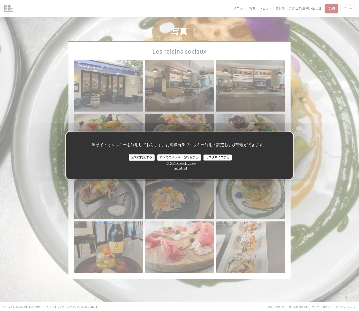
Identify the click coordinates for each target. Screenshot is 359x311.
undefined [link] (180, 168)
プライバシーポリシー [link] (181, 163)
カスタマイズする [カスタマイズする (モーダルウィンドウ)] (217, 157)
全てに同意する (141, 157)
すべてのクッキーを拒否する (179, 157)
